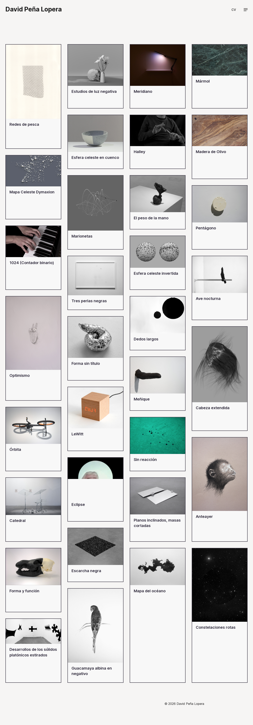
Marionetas (82, 236)
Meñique (142, 399)
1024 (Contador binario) (31, 262)
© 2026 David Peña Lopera (184, 704)
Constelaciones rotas (216, 627)
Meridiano (143, 91)
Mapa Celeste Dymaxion (31, 192)
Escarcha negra (86, 570)
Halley (139, 151)
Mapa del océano (150, 591)
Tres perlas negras (89, 301)
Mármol (203, 81)
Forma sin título (86, 363)
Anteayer (204, 516)
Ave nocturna (208, 298)
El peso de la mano (151, 218)
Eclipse (78, 504)
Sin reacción (145, 459)
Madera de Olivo (211, 151)
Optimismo (19, 375)
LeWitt (77, 434)
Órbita (15, 449)
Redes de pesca (24, 124)
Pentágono (206, 228)
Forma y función (24, 591)
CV (233, 10)
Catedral (17, 520)
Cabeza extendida (213, 408)
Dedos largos (146, 339)
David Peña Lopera (33, 9)
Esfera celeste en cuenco (95, 157)
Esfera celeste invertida (156, 273)
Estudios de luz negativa (94, 91)
